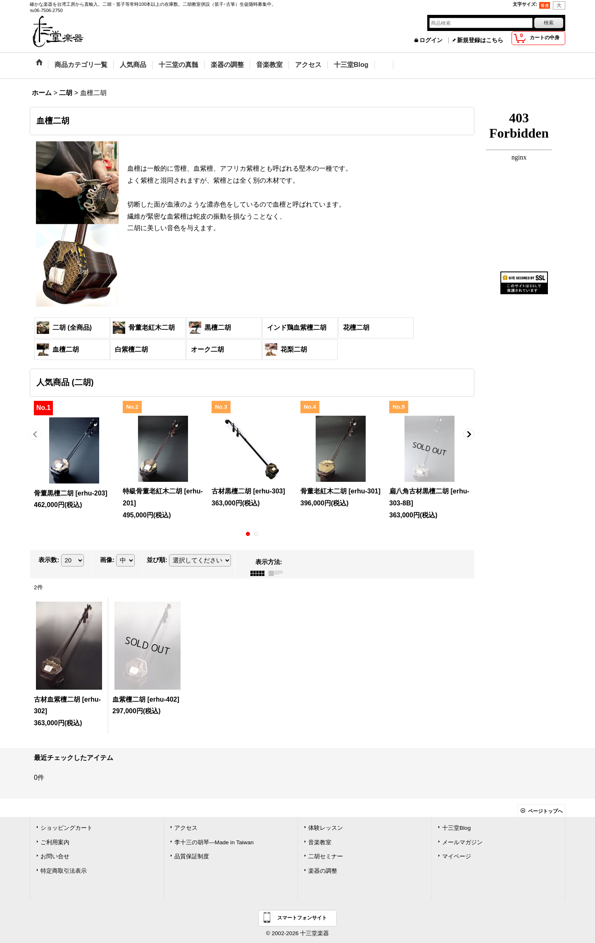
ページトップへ (545, 811)
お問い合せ (54, 856)
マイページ (456, 856)
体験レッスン (325, 828)
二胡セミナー (325, 856)
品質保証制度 (191, 856)
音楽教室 (319, 842)
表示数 (48, 559)
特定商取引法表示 (63, 871)
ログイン (431, 40)
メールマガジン (462, 842)
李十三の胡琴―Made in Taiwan (214, 842)
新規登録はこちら (480, 40)
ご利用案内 (54, 842)
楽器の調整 (322, 871)
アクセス (186, 828)
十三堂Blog (456, 828)
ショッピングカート (66, 828)
